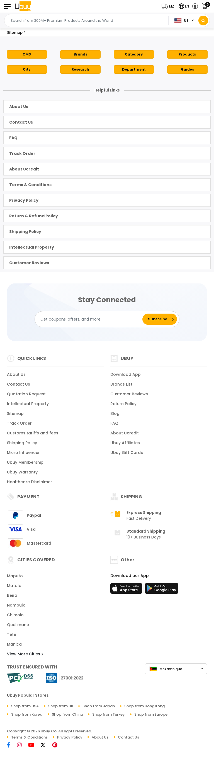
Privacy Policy (23, 200)
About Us (18, 106)
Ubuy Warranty (22, 472)
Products (187, 54)
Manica (14, 644)
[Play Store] (161, 590)
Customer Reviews (29, 263)
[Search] (203, 20)
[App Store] (127, 590)
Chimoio (15, 615)
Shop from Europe (150, 714)
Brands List (121, 384)
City (27, 69)
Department (134, 69)
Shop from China (67, 714)
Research (80, 69)
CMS (27, 54)
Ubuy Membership (25, 462)
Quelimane (18, 624)
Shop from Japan (98, 706)
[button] (169, 6)
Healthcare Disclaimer (29, 482)
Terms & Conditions (30, 184)
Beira (12, 595)
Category (134, 54)
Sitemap (15, 413)
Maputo (15, 576)
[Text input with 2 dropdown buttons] (88, 20)
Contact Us (21, 122)
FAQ (13, 138)
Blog (115, 413)
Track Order (22, 153)
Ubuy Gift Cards (126, 452)
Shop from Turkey (108, 714)
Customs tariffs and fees (32, 433)
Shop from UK (60, 706)
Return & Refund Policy (33, 216)
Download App (125, 374)
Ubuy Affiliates (125, 443)
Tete (11, 634)
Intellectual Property (31, 247)
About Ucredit (24, 169)
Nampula (16, 605)
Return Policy (123, 404)
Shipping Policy (25, 231)
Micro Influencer (23, 452)
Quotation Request (26, 394)
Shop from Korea (26, 714)
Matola (14, 585)
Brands (80, 54)
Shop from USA (25, 706)
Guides (187, 69)
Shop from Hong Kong (144, 706)
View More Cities (25, 654)
